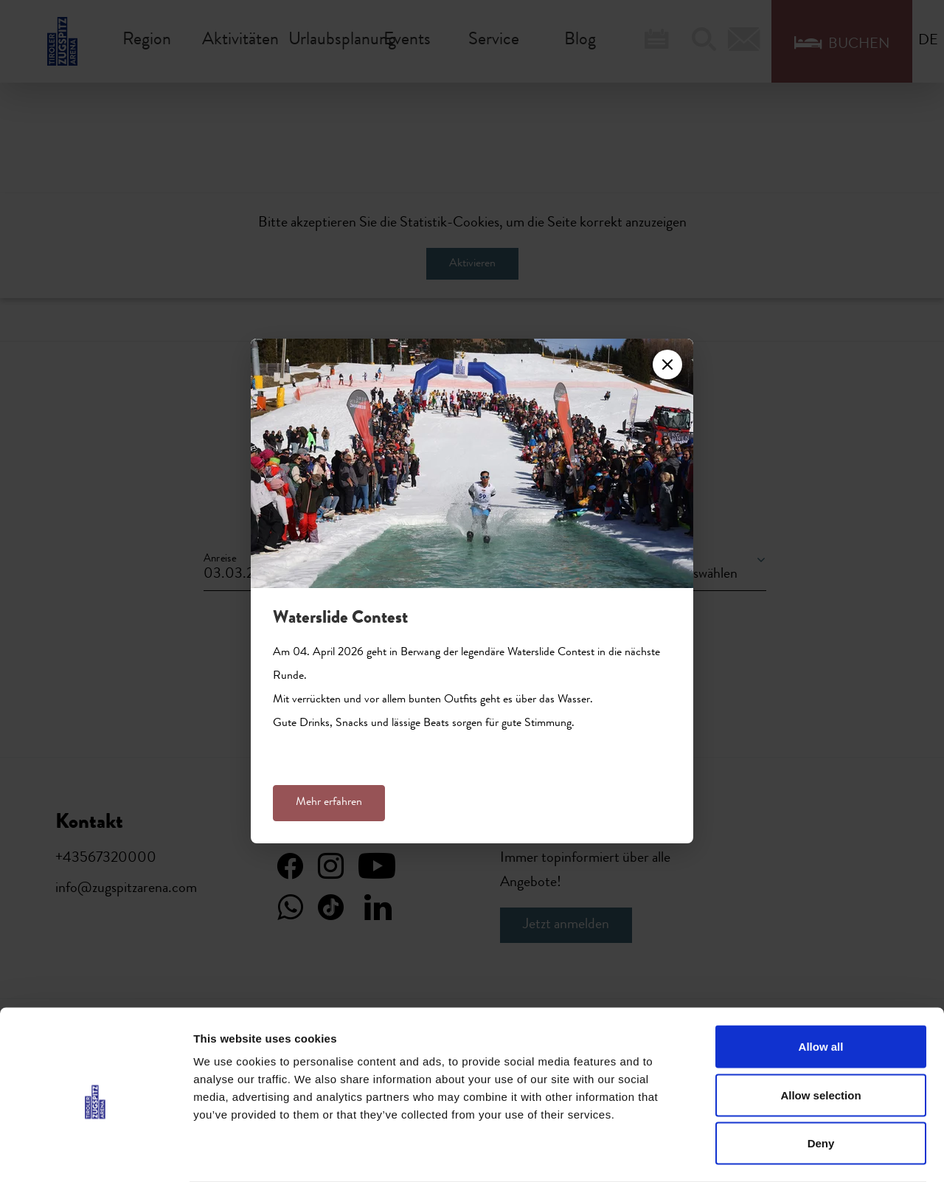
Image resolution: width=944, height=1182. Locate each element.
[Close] (667, 364)
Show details (774, 1153)
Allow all (821, 988)
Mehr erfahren (329, 803)
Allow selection (820, 1037)
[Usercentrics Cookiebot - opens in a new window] (95, 1153)
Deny (821, 1085)
